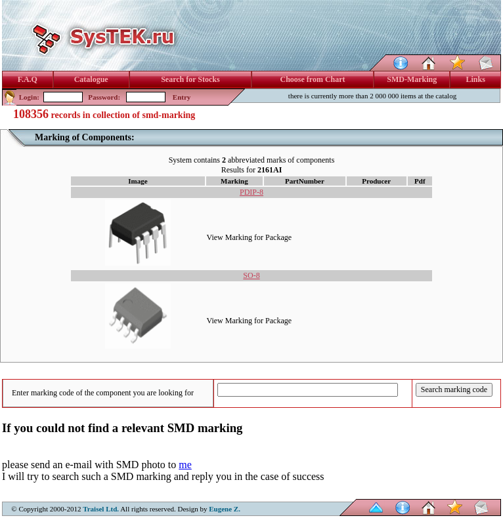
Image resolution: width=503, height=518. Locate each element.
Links (475, 79)
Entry (182, 97)
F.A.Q (27, 79)
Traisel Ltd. (101, 509)
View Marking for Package (249, 237)
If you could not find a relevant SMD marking (122, 428)
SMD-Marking (412, 79)
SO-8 (251, 275)
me (185, 464)
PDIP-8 (251, 192)
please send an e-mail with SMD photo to (90, 464)
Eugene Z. (224, 509)
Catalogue (91, 79)
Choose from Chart (312, 79)
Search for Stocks (190, 79)
